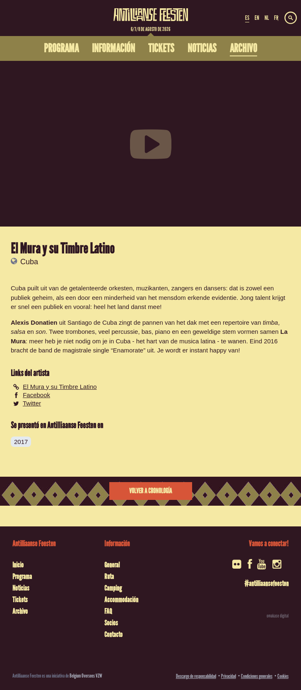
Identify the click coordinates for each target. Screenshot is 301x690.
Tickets (20, 599)
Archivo (20, 611)
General (112, 564)
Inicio (18, 564)
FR (276, 18)
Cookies (283, 676)
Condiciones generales (256, 676)
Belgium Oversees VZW (86, 676)
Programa (22, 576)
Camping (113, 588)
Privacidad (228, 676)
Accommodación (121, 599)
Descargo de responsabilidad (196, 676)
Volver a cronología (150, 491)
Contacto (113, 634)
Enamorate (128, 350)
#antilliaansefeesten (266, 583)
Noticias (20, 588)
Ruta (109, 576)
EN (257, 18)
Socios (111, 622)
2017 (21, 441)
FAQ (108, 611)
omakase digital (278, 616)
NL (267, 18)
